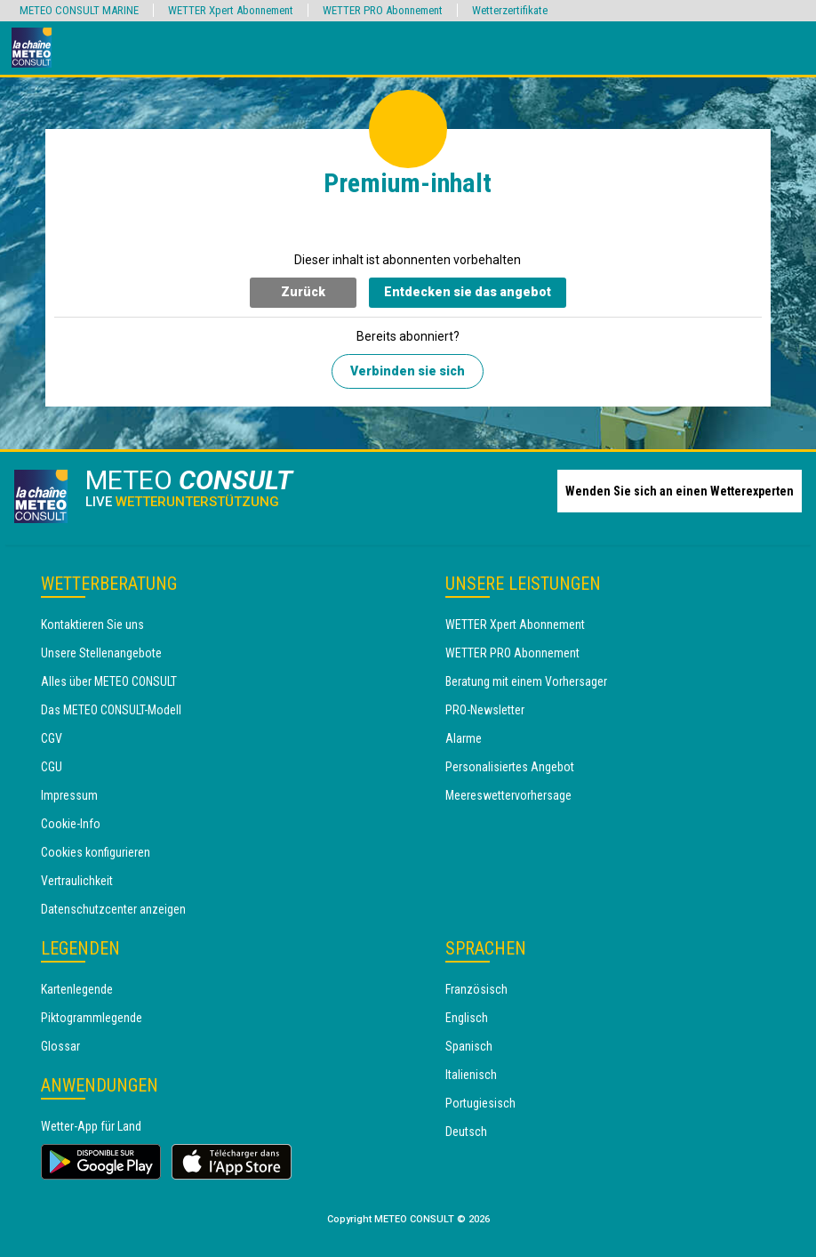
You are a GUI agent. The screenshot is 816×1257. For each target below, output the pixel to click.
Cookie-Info (70, 824)
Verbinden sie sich (407, 371)
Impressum (69, 795)
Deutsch (466, 1131)
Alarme (463, 738)
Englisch (466, 1018)
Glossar (60, 1046)
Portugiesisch (480, 1103)
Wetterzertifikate (510, 10)
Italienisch (471, 1075)
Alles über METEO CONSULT (109, 681)
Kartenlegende (77, 989)
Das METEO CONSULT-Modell (111, 710)
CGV (51, 738)
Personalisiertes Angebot (509, 767)
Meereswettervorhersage (508, 795)
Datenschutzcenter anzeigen (113, 909)
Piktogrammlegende (91, 1018)
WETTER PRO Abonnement (512, 653)
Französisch (476, 989)
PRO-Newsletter (484, 710)
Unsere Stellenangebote (101, 653)
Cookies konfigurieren (95, 852)
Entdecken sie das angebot (467, 292)
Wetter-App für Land (91, 1126)
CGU (51, 767)
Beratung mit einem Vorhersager (526, 681)
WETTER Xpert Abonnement (515, 624)
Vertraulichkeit (77, 881)
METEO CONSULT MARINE (79, 10)
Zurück (303, 292)
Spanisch (468, 1046)
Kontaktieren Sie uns (92, 624)
